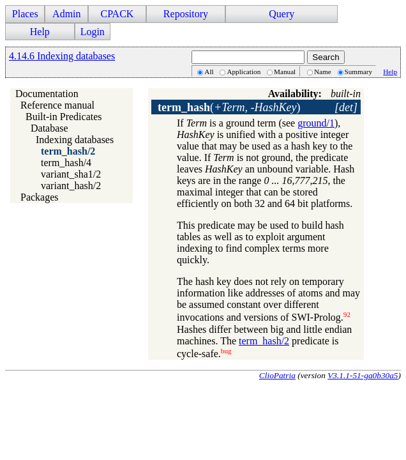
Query (281, 13)
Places (25, 13)
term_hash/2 (68, 151)
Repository (185, 13)
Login (92, 31)
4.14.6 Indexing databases (62, 55)
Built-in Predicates (64, 116)
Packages (39, 197)
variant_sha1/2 (71, 174)
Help (40, 31)
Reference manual (57, 105)
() (229, 107)
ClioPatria (277, 375)
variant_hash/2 (71, 185)
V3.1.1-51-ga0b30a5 (362, 375)
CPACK (116, 13)
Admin (66, 13)
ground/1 (316, 123)
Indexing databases (75, 139)
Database (49, 128)
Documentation (47, 93)
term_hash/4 (66, 162)
